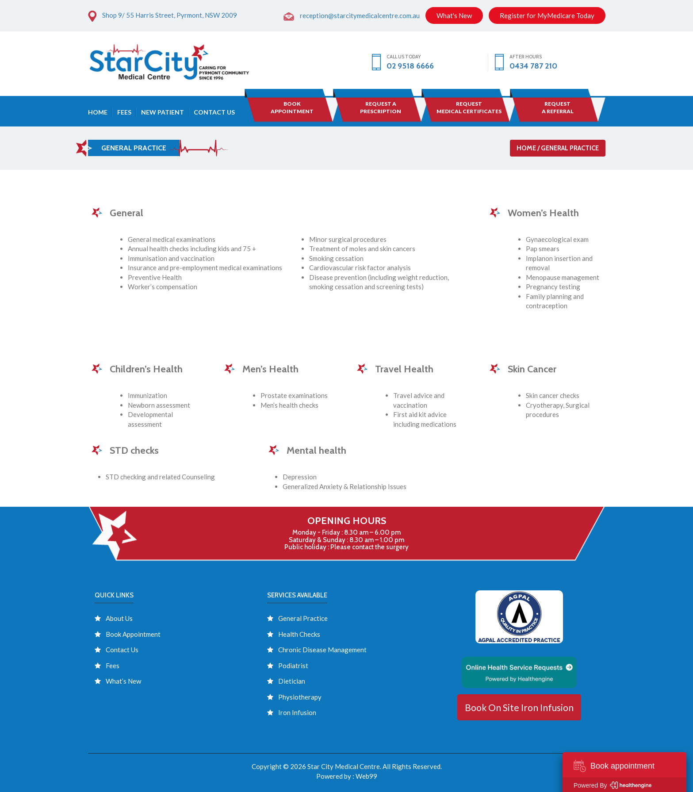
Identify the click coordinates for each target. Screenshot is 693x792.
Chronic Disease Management (322, 650)
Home (97, 112)
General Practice (303, 618)
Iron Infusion (297, 712)
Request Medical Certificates (469, 107)
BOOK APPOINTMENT (292, 107)
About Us (119, 618)
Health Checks (299, 634)
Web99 (366, 776)
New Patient (162, 112)
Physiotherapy (300, 697)
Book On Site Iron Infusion (519, 707)
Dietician (291, 681)
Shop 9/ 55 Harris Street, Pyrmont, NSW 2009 (169, 15)
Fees (124, 112)
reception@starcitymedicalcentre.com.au (360, 15)
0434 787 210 (533, 66)
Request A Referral (558, 107)
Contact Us (214, 112)
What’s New (123, 681)
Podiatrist (293, 666)
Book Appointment (133, 634)
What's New (454, 15)
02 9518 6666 (410, 66)
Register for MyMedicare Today (547, 15)
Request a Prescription (380, 107)
